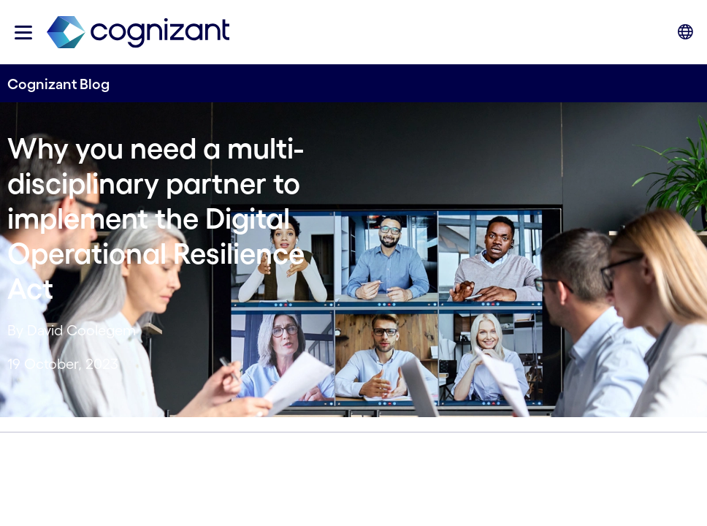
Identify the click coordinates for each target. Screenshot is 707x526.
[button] (23, 32)
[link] (138, 32)
